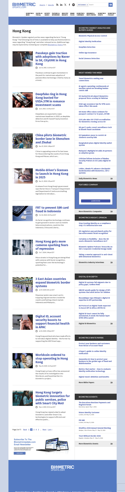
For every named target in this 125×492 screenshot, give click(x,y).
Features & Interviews (56, 14)
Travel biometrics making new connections (91, 79)
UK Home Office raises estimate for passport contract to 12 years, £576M (94, 113)
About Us (42, 5)
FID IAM (96, 421)
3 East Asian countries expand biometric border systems (53, 282)
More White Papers (86, 383)
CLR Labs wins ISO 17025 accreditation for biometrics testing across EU (94, 121)
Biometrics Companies (80, 14)
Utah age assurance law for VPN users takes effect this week (94, 105)
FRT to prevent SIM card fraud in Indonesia (52, 209)
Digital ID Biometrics (87, 324)
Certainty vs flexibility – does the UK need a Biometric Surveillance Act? (94, 240)
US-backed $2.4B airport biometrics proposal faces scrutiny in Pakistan (93, 97)
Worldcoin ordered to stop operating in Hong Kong (52, 358)
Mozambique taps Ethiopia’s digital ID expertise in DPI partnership (94, 299)
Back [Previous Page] (25, 430)
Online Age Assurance (87, 53)
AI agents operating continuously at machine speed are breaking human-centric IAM (94, 88)
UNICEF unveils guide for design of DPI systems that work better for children (94, 291)
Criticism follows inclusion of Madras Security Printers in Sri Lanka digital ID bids (95, 161)
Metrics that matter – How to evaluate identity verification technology (95, 370)
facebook (69, 5)
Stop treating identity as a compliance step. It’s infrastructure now (95, 224)
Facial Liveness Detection (89, 58)
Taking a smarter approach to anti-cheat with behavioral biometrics (95, 256)
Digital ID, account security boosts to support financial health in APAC (53, 322)
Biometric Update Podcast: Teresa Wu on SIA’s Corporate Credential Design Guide (95, 248)
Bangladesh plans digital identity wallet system (95, 144)
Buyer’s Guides (47, 14)
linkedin (61, 5)
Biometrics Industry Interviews (91, 262)
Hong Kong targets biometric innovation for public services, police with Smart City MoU (53, 398)
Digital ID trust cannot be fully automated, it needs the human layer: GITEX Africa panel (94, 316)
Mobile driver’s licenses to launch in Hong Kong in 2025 (52, 173)
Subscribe (51, 5)
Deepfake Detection (87, 47)
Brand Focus (72, 14)
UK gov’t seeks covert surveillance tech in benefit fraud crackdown (95, 128)
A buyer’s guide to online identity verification (92, 352)
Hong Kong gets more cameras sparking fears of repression (52, 245)
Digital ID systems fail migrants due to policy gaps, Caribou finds (95, 283)
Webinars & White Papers (91, 14)
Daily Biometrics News (88, 179)
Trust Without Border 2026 (96, 437)
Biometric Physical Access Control (93, 36)
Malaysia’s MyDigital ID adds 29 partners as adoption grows (95, 152)
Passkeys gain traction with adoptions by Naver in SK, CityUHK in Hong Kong (53, 58)
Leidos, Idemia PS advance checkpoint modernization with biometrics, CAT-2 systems (94, 171)
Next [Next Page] (44, 430)
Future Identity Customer (96, 414)
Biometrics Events (102, 14)
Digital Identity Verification (90, 41)
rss (57, 5)
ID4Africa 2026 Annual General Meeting (96, 429)
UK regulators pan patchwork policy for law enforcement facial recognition (95, 232)
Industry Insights (65, 14)
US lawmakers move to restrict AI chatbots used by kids (92, 136)
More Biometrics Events (88, 444)
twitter (65, 5)
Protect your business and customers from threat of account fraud (94, 345)
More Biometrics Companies (90, 211)
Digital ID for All (39, 14)
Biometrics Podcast (112, 14)
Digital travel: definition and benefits (94, 377)
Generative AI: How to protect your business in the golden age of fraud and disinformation (95, 361)
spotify (73, 5)
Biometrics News (30, 14)
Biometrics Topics (55, 45)
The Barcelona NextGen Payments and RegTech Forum (96, 405)
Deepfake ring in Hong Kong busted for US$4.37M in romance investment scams (51, 99)
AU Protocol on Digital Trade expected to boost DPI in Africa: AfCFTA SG (94, 307)
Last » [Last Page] (50, 430)
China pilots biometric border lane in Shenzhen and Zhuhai (53, 138)
